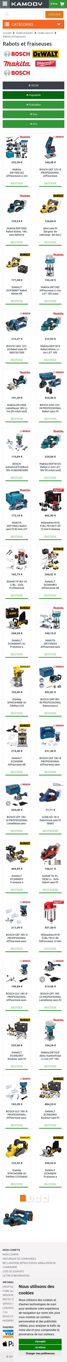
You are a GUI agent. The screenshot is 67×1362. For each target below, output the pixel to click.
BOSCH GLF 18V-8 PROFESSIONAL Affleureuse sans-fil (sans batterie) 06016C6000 (16, 1118)
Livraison (8, 1308)
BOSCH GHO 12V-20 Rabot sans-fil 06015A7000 (16, 349)
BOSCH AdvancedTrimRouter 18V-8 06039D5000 (18, 467)
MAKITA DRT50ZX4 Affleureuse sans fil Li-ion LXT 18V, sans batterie (50, 647)
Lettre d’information (16, 1275)
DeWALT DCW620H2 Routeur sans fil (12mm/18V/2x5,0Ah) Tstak (51, 1118)
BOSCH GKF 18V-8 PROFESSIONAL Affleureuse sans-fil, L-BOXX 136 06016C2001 (50, 765)
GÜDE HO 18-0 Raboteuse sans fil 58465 (50, 820)
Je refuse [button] (40, 1347)
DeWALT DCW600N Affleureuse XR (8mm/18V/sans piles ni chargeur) (17, 765)
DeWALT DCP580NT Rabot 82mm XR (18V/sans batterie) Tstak (16, 294)
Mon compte (11, 1254)
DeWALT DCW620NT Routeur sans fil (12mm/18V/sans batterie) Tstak (17, 1059)
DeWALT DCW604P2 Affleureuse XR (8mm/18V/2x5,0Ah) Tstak (51, 588)
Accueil (7, 33)
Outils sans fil (45, 33)
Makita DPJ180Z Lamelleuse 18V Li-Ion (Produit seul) (17, 408)
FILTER (33, 85)
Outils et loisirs (24, 33)
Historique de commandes (19, 1258)
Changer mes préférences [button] (40, 1353)
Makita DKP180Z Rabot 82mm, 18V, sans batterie (16, 231)
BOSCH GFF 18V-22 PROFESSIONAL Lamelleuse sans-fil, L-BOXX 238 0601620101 (17, 823)
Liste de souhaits (13, 1271)
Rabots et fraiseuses (14, 36)
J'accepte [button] (40, 1341)
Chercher (54, 14)
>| (45, 1198)
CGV (5, 1312)
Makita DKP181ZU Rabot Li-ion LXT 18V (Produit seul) (50, 467)
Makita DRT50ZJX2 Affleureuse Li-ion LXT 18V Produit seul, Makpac (17, 176)
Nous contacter (13, 1316)
